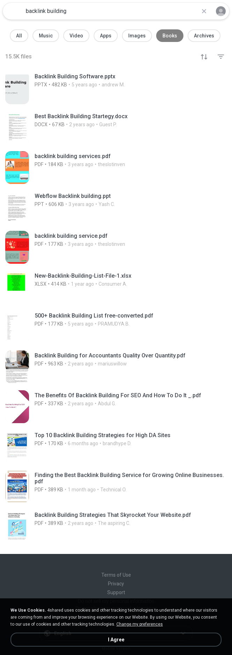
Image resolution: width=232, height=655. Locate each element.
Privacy (116, 583)
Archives (204, 35)
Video (76, 35)
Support (116, 592)
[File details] (116, 87)
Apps (105, 35)
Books (169, 35)
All (19, 35)
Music (46, 35)
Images (137, 35)
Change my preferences (139, 624)
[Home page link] (13, 11)
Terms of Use (116, 575)
